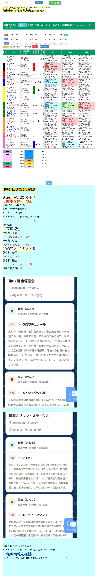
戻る (49, 183)
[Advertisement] (42, 17)
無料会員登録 (55, 3)
